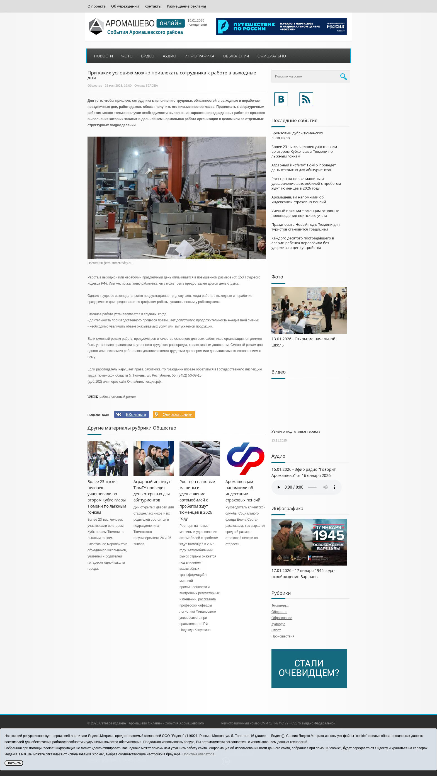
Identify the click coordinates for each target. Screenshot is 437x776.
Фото (127, 56)
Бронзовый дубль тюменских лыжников (297, 135)
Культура (278, 624)
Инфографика (200, 56)
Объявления (236, 56)
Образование (281, 618)
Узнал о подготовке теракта (296, 431)
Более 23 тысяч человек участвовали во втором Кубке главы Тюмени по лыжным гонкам (304, 151)
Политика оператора (198, 754)
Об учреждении (125, 6)
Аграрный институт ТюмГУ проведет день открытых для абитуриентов (303, 167)
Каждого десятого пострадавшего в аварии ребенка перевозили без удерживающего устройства (302, 243)
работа (104, 397)
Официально (272, 56)
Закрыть (14, 763)
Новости (103, 56)
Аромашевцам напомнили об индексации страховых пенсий (298, 199)
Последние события (294, 120)
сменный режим (123, 397)
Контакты (153, 6)
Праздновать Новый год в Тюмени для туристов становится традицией (305, 227)
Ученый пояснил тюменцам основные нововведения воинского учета (305, 213)
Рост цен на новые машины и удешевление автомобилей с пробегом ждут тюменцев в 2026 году (197, 500)
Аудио (169, 56)
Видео (147, 56)
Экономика (279, 606)
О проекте (97, 6)
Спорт (276, 630)
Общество (95, 85)
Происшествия (282, 636)
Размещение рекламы (186, 6)
